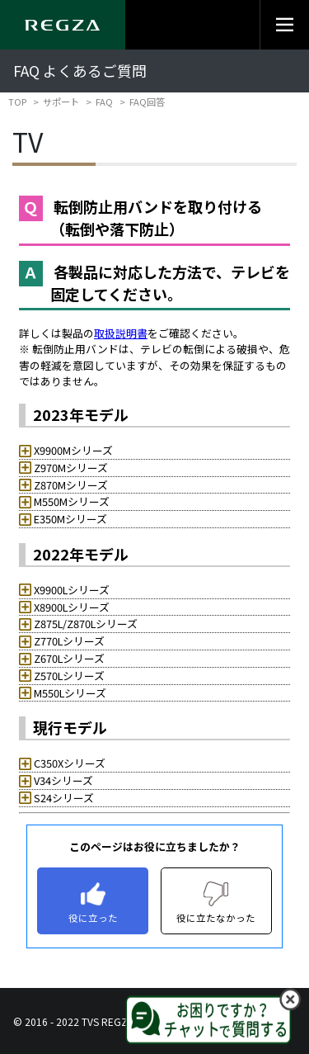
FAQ (104, 101)
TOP (17, 101)
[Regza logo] (62, 25)
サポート (61, 101)
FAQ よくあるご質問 (80, 70)
